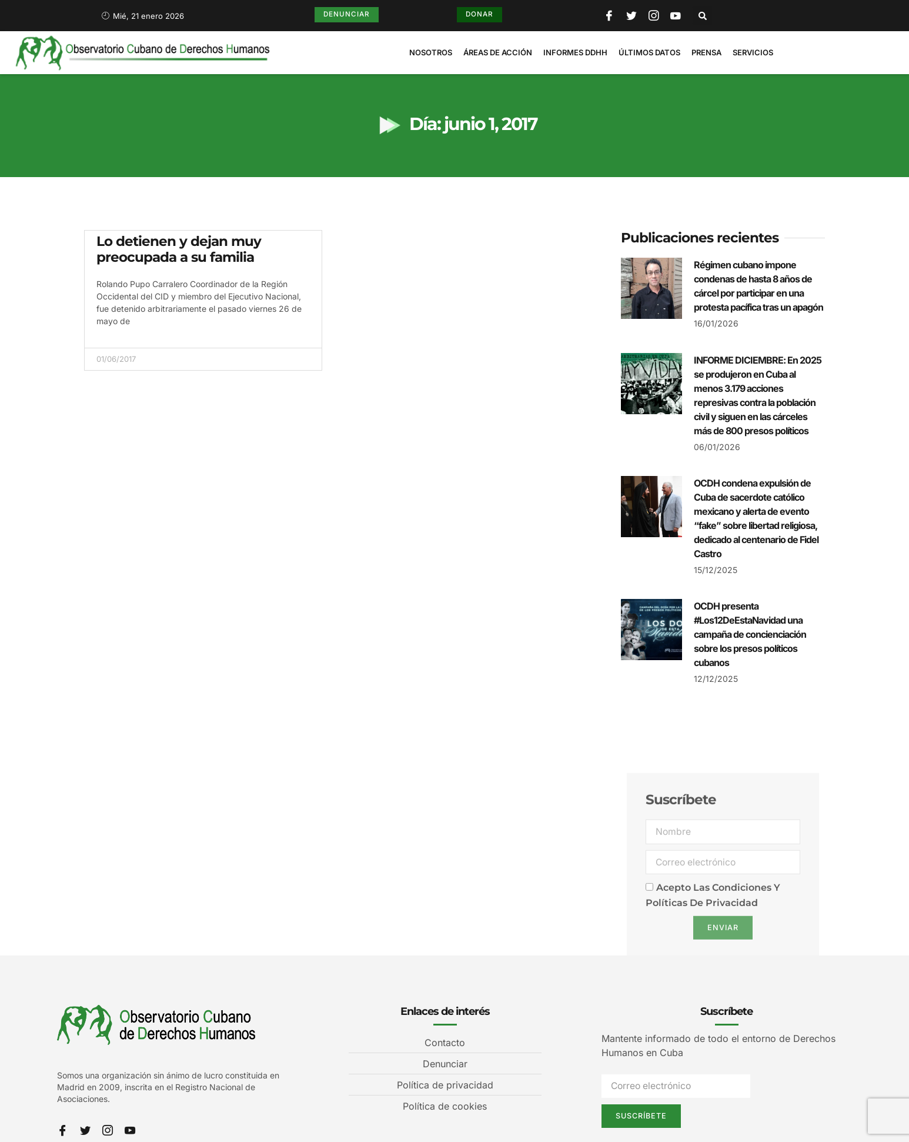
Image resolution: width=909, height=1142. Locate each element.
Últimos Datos (649, 52)
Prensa (706, 52)
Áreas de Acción (497, 52)
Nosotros (430, 52)
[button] (703, 15)
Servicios (753, 52)
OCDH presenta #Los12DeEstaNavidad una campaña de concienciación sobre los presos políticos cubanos (750, 634)
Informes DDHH (575, 52)
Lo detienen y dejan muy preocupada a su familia (178, 249)
